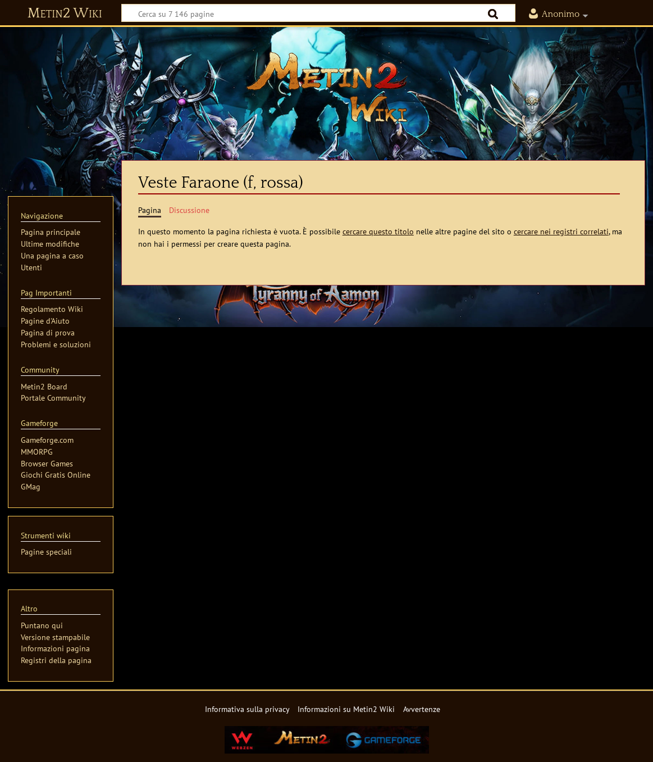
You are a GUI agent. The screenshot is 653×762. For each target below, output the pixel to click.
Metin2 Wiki (65, 13)
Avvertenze (421, 709)
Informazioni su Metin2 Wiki (346, 709)
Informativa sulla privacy (247, 709)
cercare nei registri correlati (561, 231)
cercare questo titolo (378, 231)
